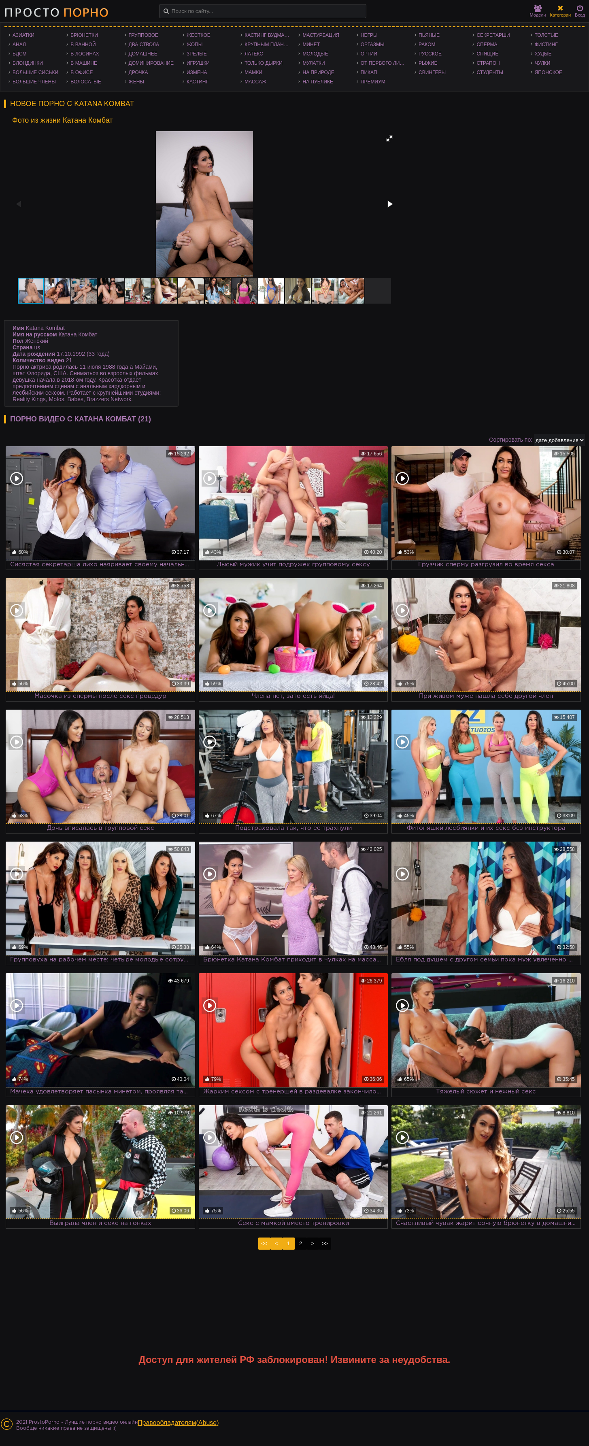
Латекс (254, 54)
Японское (548, 72)
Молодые (315, 54)
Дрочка (138, 72)
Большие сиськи (35, 72)
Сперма (486, 44)
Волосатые (85, 82)
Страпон (488, 63)
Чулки (543, 63)
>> (325, 1243)
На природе (318, 72)
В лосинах (84, 54)
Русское (430, 54)
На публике (317, 82)
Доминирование (151, 63)
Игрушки (198, 63)
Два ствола (144, 44)
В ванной (83, 44)
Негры (369, 35)
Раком (427, 44)
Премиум (373, 82)
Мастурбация (320, 35)
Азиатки (23, 35)
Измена (197, 72)
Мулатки (313, 63)
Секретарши (493, 35)
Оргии (369, 54)
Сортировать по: (510, 439)
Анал (19, 44)
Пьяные (429, 35)
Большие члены (34, 82)
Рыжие (428, 63)
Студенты (489, 72)
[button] (389, 138)
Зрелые (197, 54)
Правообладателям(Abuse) (178, 1422)
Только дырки (264, 63)
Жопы (194, 44)
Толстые (546, 35)
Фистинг (546, 44)
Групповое (143, 35)
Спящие (487, 54)
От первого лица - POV (385, 63)
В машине (83, 63)
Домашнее (143, 54)
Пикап (369, 72)
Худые (543, 54)
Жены (136, 82)
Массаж (255, 82)
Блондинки (28, 63)
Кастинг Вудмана (268, 35)
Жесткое (199, 35)
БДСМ (20, 54)
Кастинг (197, 82)
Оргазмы (373, 44)
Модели (538, 11)
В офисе (81, 72)
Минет (311, 44)
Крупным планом (268, 44)
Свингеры (432, 72)
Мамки (253, 72)
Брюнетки (84, 35)
